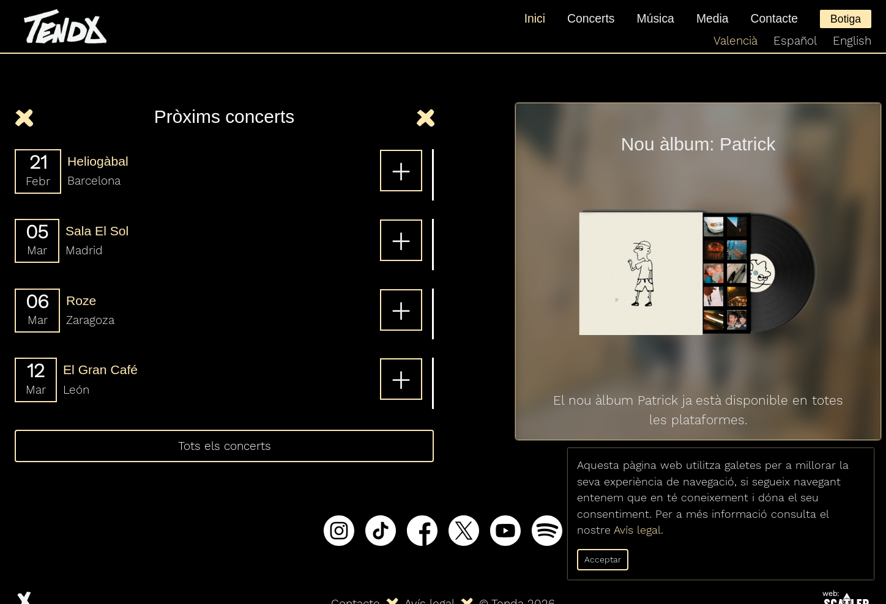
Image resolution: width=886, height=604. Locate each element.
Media (712, 18)
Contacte (775, 18)
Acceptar (602, 559)
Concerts (590, 18)
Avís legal (637, 530)
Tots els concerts (224, 446)
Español (795, 41)
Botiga (845, 19)
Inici (534, 18)
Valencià (735, 41)
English (852, 41)
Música (655, 18)
